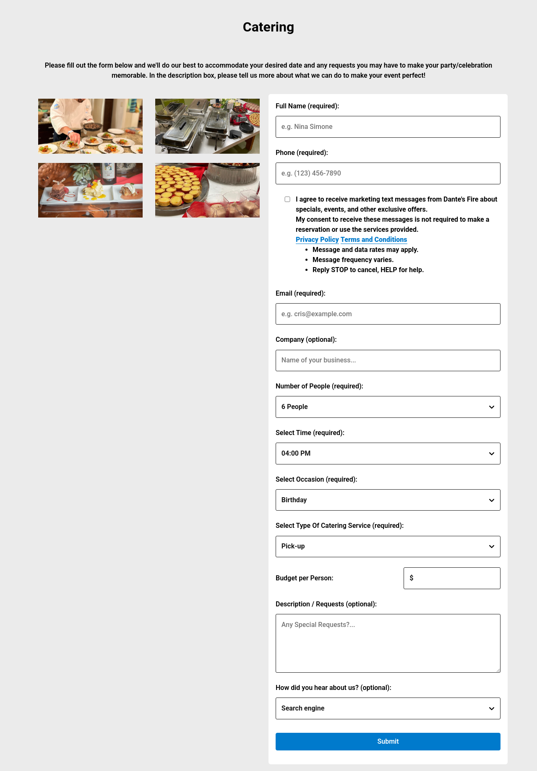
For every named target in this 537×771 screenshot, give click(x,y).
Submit (388, 741)
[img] (90, 126)
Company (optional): (306, 340)
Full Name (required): (307, 106)
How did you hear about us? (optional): (333, 688)
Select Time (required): (310, 433)
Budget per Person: (305, 578)
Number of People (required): (319, 386)
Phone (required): (302, 153)
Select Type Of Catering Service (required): (340, 526)
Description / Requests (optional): (326, 604)
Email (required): (301, 293)
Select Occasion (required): (316, 479)
